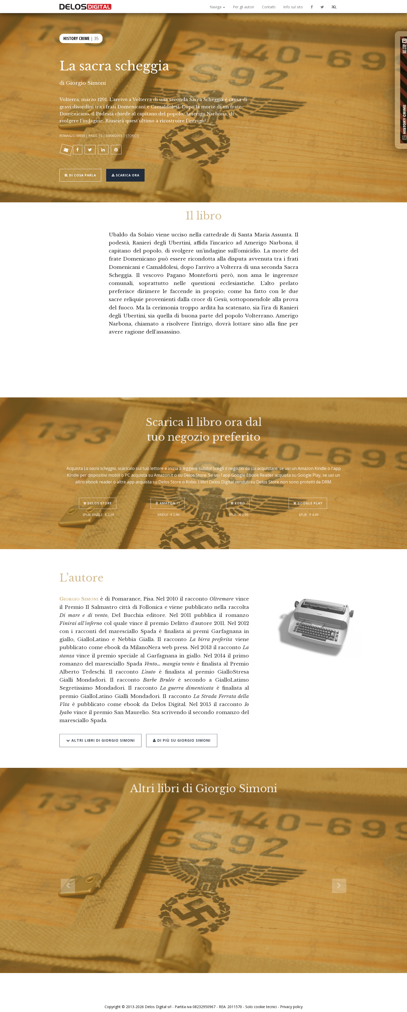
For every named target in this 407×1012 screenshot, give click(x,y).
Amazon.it (168, 491)
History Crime (76, 38)
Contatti (268, 6)
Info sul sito (293, 6)
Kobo (238, 491)
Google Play (308, 491)
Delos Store (98, 491)
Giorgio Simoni (86, 83)
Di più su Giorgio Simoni (180, 727)
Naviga (217, 6)
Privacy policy (291, 1002)
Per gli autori (243, 6)
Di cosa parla (82, 171)
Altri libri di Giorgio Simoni (100, 727)
